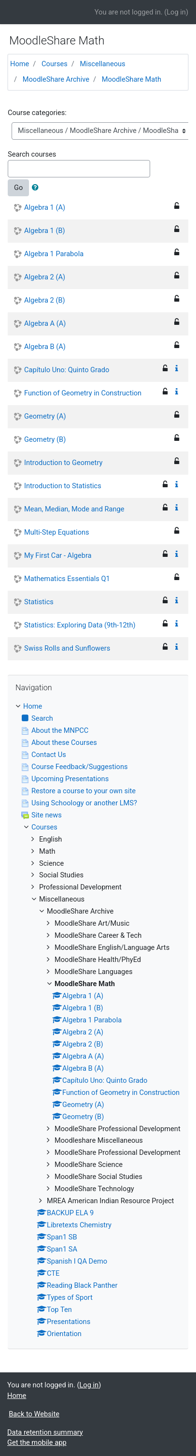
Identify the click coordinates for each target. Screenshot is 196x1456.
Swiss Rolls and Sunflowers (67, 648)
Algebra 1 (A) (44, 207)
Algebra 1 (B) (44, 230)
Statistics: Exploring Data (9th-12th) (80, 625)
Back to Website (34, 1414)
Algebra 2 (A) (44, 277)
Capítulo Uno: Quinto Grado (66, 369)
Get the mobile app (37, 1442)
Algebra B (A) (45, 346)
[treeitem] (98, 706)
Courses (55, 63)
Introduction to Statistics (62, 485)
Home (19, 63)
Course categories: (37, 112)
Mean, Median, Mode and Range (74, 509)
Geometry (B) (45, 439)
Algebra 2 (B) (44, 300)
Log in (176, 12)
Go (18, 187)
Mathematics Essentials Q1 (67, 578)
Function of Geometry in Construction (82, 393)
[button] (37, 188)
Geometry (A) (45, 416)
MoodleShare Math (131, 79)
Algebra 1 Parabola (54, 253)
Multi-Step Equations (56, 532)
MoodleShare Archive (56, 79)
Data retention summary (45, 1432)
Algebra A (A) (45, 323)
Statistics (39, 601)
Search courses (32, 154)
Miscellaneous (102, 63)
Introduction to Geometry (63, 462)
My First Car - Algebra (58, 555)
